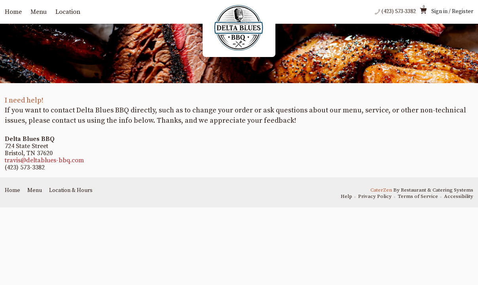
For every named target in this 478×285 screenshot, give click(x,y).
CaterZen (381, 190)
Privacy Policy (375, 196)
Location (67, 12)
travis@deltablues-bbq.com (44, 160)
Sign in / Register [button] (452, 11)
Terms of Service (418, 196)
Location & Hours (71, 190)
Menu (38, 12)
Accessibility (458, 196)
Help (346, 196)
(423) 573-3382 (398, 11)
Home (13, 12)
